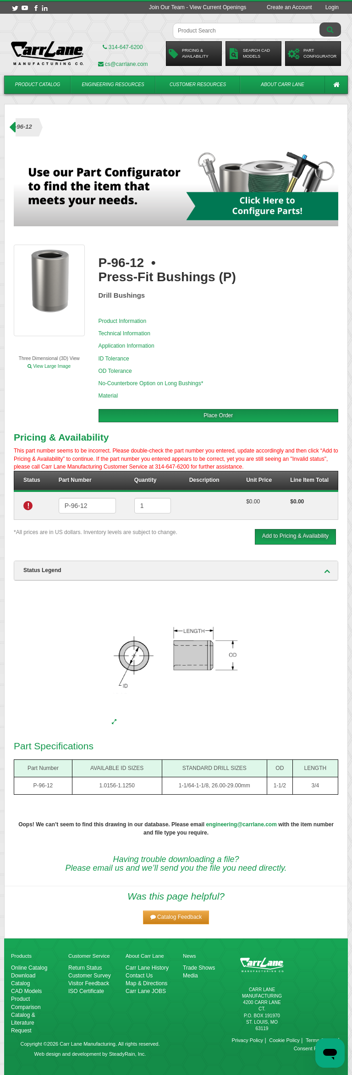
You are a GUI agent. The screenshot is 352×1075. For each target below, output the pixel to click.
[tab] (176, 570)
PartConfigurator (312, 53)
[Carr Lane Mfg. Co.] (47, 53)
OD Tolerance (115, 371)
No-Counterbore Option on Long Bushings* (151, 383)
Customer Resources (198, 84)
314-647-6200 (123, 47)
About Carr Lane (282, 84)
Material (108, 396)
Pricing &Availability (189, 53)
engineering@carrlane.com (241, 824)
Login (332, 7)
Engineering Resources (113, 84)
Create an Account (289, 7)
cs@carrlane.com (123, 64)
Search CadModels (249, 53)
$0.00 (253, 501)
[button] (176, 917)
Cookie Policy (284, 1040)
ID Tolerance (114, 358)
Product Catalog (37, 84)
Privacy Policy (247, 1040)
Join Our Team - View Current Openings (197, 7)
